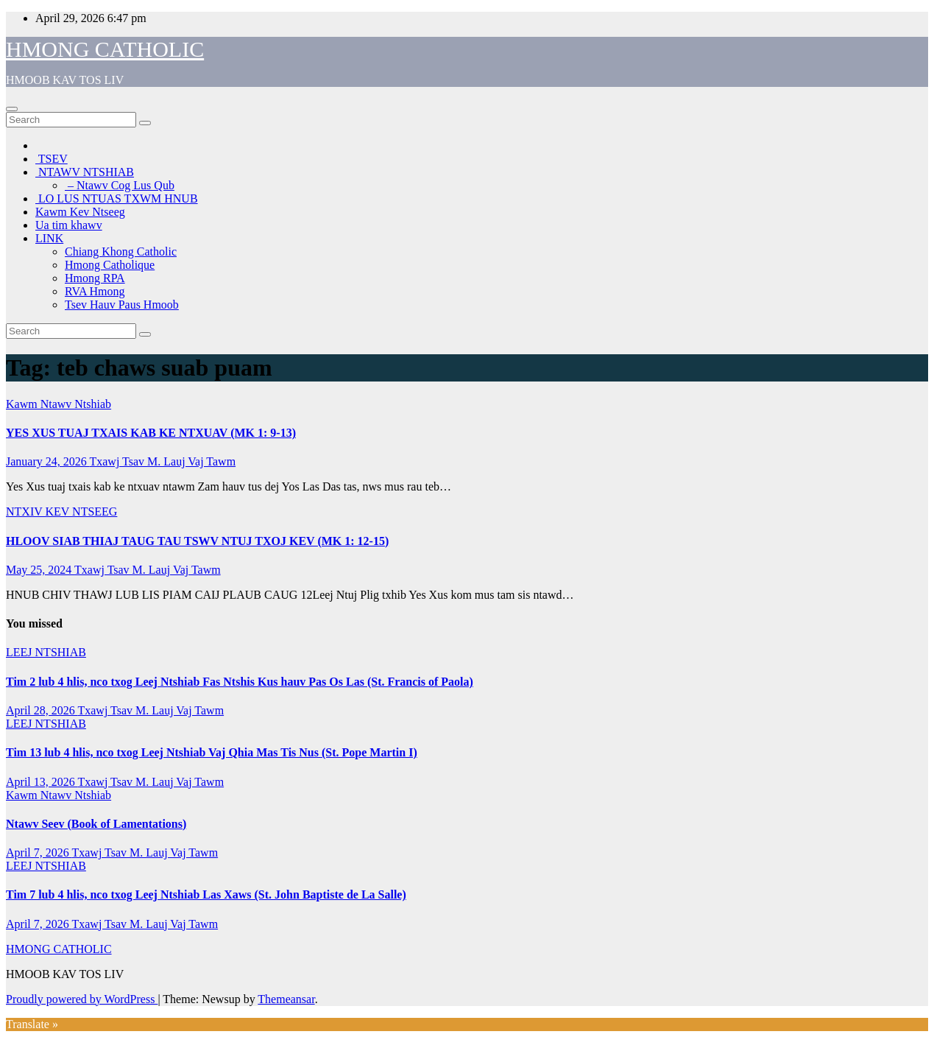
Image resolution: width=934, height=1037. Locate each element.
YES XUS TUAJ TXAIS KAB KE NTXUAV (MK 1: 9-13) (151, 432)
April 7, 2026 (38, 852)
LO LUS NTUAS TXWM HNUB (116, 198)
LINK (49, 238)
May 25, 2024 (40, 569)
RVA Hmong (95, 291)
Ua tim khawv (68, 225)
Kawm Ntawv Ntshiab (58, 404)
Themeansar (286, 999)
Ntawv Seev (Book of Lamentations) (96, 824)
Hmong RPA (95, 278)
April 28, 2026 (41, 710)
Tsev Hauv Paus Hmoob (122, 304)
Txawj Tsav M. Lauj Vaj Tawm (162, 461)
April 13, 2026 (41, 782)
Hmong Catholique (110, 265)
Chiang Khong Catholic (121, 251)
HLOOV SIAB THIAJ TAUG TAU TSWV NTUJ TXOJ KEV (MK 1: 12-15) (197, 541)
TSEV (51, 158)
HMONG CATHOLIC (105, 49)
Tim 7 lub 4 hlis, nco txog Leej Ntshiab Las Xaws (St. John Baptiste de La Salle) (206, 894)
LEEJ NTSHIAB (46, 652)
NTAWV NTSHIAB (84, 172)
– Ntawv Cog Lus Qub (119, 185)
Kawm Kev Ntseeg (80, 211)
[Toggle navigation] (12, 109)
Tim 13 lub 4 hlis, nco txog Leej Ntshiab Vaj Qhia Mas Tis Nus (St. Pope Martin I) (211, 752)
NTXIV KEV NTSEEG (61, 511)
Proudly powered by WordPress (82, 999)
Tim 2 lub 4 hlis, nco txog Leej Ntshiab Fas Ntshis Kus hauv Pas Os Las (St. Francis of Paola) (239, 681)
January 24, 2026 (47, 461)
